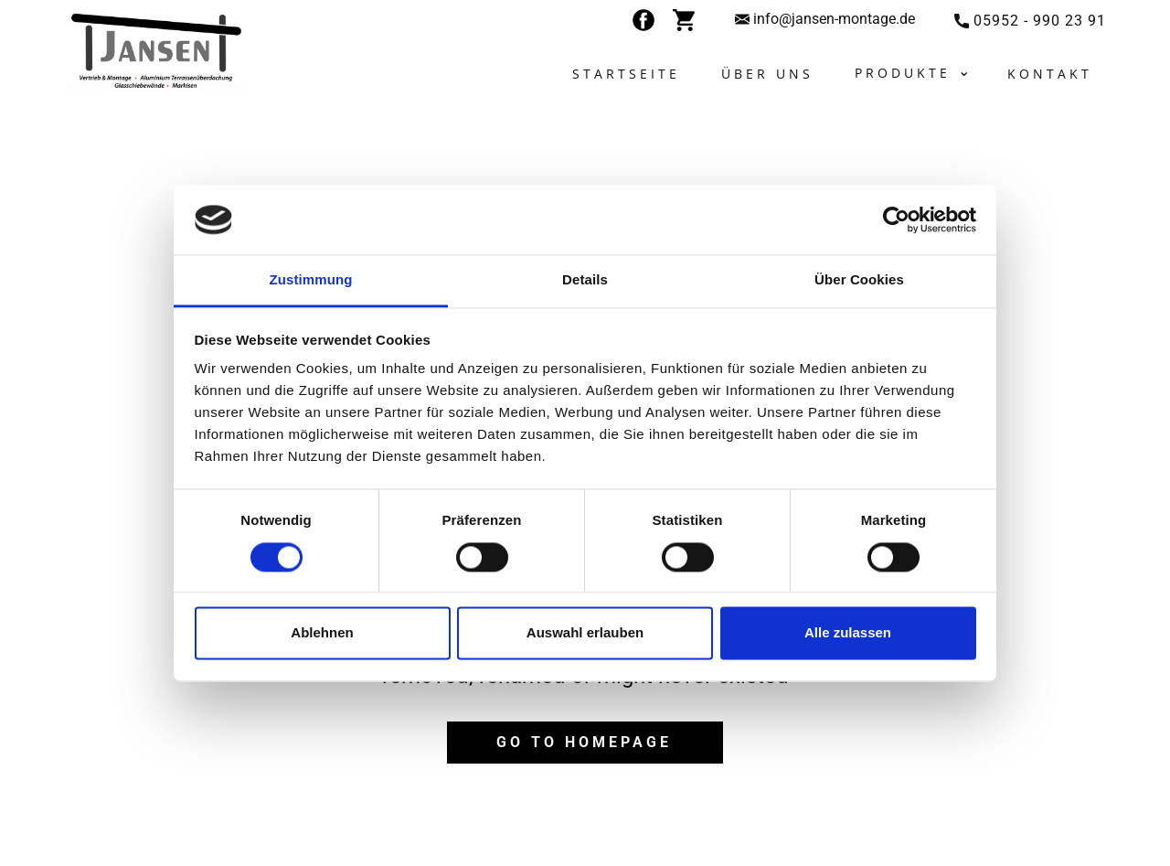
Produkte (903, 72)
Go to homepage (584, 742)
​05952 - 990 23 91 (1030, 21)
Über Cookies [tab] (859, 280)
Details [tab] (585, 280)
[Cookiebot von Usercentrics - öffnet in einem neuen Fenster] (896, 219)
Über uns (767, 73)
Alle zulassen (847, 633)
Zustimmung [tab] (311, 280)
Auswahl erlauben (585, 633)
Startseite (626, 73)
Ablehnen (322, 633)
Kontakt (1049, 73)
